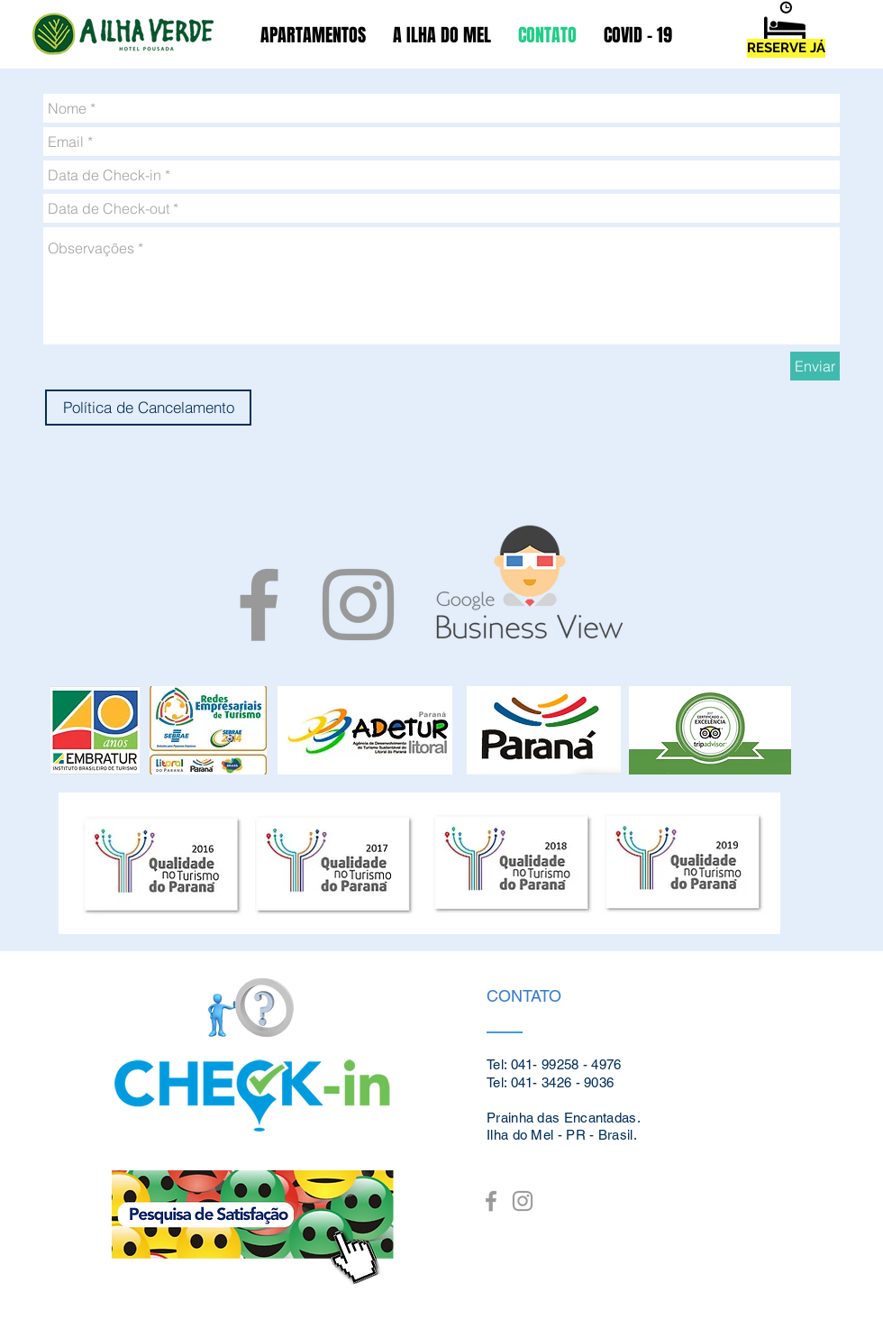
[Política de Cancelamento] (148, 408)
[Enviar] (815, 366)
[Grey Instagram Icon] (358, 604)
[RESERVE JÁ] (786, 48)
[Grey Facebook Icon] (259, 604)
